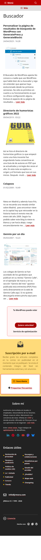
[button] (35, 2)
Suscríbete (20, 381)
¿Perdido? (29, 474)
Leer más (30, 423)
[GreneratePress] (29, 524)
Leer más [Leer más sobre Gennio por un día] (13, 298)
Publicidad (9, 477)
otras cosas (12, 428)
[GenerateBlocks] (33, 524)
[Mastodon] (28, 435)
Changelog (29, 482)
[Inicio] (6, 9)
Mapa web (29, 478)
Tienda (8, 484)
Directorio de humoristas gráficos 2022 (18, 112)
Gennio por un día (14, 234)
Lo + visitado (10, 473)
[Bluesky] (33, 435)
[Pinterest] (13, 435)
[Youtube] (23, 435)
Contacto (8, 481)
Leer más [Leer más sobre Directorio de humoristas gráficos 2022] (31, 175)
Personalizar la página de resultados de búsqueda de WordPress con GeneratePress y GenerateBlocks (19, 31)
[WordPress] (18, 435)
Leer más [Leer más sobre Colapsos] (30, 225)
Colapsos (8, 183)
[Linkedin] (8, 435)
